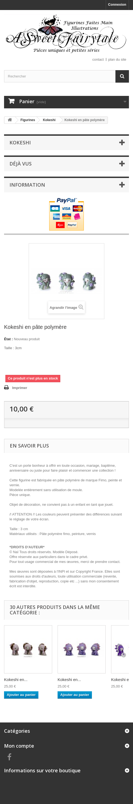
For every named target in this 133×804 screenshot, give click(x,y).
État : (8, 339)
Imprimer (19, 388)
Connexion (117, 4)
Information (27, 184)
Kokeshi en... (16, 679)
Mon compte (19, 746)
